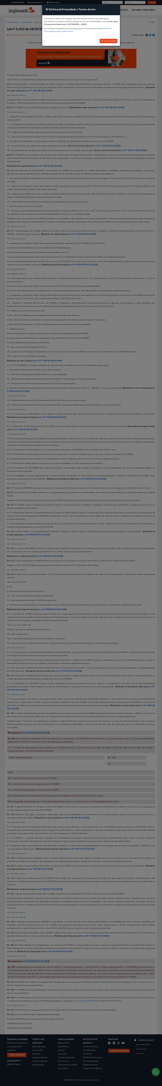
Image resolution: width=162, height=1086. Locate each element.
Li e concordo (108, 41)
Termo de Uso (67, 31)
